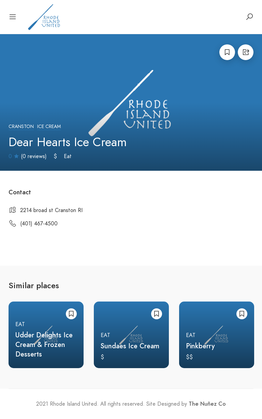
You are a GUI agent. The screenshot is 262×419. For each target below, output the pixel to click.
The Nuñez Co (207, 404)
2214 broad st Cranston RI (51, 210)
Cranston (21, 126)
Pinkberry (200, 346)
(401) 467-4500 (39, 223)
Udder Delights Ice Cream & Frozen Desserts (44, 344)
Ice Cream (49, 126)
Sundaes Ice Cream (130, 346)
